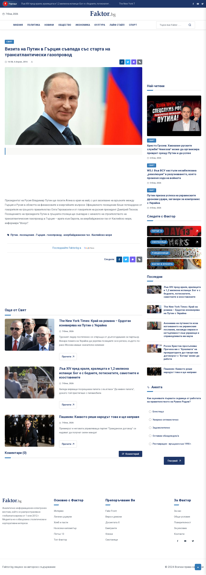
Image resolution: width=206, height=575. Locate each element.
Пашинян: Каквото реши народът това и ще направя (99, 417)
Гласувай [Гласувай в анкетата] (174, 461)
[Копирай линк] (139, 62)
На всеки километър (65, 528)
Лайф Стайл (116, 25)
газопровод (54, 234)
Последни (154, 277)
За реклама (180, 528)
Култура (99, 25)
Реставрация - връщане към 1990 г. (170, 444)
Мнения (18, 25)
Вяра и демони (113, 516)
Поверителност (182, 522)
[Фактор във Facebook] (193, 4)
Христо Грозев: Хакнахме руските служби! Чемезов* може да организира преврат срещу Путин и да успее (173, 149)
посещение (27, 234)
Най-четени (155, 86)
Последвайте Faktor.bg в (73, 248)
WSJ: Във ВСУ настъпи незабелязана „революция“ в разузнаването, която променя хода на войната (171, 174)
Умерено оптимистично (164, 419)
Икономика (83, 25)
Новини (49, 25)
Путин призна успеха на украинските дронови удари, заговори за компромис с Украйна (173, 199)
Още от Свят (15, 310)
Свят (152, 140)
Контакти (179, 534)
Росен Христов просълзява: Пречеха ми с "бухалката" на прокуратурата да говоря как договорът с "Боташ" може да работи (181, 352)
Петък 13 (59, 534)
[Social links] (177, 540)
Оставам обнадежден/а (164, 436)
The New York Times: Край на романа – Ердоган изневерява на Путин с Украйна (182, 310)
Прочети (68, 357)
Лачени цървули (63, 516)
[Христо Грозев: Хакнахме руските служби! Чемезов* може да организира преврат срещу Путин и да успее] (174, 116)
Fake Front (111, 510)
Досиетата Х (112, 522)
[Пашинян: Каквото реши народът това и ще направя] (29, 431)
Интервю (59, 510)
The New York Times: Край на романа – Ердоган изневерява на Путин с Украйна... (106, 3)
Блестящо (156, 411)
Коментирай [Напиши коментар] (130, 454)
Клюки (109, 534)
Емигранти (111, 528)
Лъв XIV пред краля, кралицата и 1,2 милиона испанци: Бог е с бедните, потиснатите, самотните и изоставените (99, 373)
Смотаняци (111, 539)
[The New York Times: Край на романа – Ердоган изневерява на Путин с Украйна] (29, 335)
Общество (64, 25)
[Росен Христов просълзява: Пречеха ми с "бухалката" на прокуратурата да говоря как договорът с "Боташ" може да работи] (154, 348)
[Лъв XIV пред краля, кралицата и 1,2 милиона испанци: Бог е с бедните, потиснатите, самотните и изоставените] (29, 382)
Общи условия (182, 516)
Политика (33, 25)
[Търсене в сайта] (189, 24)
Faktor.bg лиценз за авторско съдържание (28, 566)
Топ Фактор (60, 539)
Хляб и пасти (61, 522)
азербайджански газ (76, 234)
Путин (14, 234)
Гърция (40, 234)
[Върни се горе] (198, 567)
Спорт (133, 25)
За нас (177, 510)
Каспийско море (102, 234)
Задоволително (159, 427)
